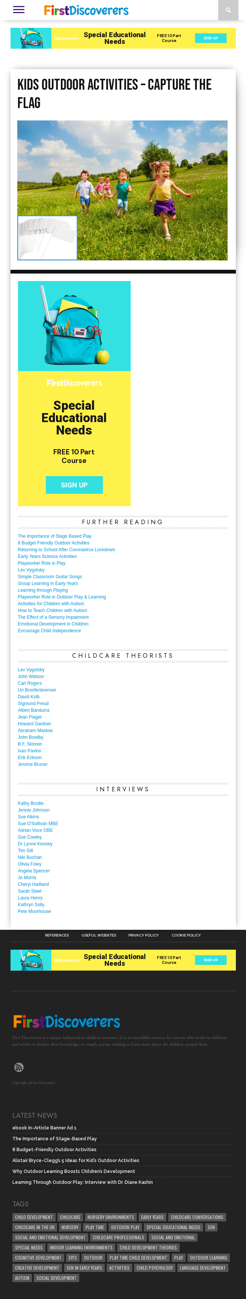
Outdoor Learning (208, 1257)
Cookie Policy (186, 935)
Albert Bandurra (34, 710)
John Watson (31, 676)
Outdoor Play (125, 1227)
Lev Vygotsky (31, 570)
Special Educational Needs (173, 1227)
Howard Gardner (34, 723)
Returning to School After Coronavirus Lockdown (66, 549)
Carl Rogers (30, 683)
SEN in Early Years (84, 1267)
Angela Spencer (34, 871)
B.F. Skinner (30, 744)
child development (34, 1217)
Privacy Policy (143, 935)
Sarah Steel (30, 891)
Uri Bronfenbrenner (37, 690)
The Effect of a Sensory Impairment (53, 617)
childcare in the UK (34, 1227)
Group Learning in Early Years (48, 583)
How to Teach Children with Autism (53, 610)
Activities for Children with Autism (51, 603)
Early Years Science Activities (47, 556)
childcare (70, 1217)
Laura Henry (30, 898)
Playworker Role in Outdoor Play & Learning (62, 597)
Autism (22, 1278)
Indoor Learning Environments (81, 1247)
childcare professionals (118, 1237)
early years (152, 1217)
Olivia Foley (30, 864)
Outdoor (93, 1257)
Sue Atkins (28, 816)
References (57, 935)
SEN (211, 1227)
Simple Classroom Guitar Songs (50, 576)
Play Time (95, 1227)
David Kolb (29, 696)
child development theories (148, 1247)
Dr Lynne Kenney (35, 843)
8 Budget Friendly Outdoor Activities (54, 543)
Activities (119, 1267)
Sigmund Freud (33, 703)
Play (178, 1257)
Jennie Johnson (34, 810)
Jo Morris (27, 877)
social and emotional (173, 1237)
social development (56, 1278)
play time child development (138, 1257)
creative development (37, 1267)
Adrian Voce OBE (35, 830)
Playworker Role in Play (42, 563)
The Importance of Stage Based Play (55, 536)
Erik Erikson (30, 757)
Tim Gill (25, 850)
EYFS (73, 1257)
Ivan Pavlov (29, 750)
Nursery (70, 1227)
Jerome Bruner (33, 764)
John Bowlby (31, 737)
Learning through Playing (43, 590)
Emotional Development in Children (53, 624)
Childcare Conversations (197, 1217)
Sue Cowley (30, 837)
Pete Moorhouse (34, 911)
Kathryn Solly (31, 904)
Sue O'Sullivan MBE (38, 823)
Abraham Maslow (35, 730)
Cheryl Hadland (33, 884)
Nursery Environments (111, 1217)
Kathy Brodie (31, 803)
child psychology (155, 1267)
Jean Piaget (30, 717)
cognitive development (38, 1257)
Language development (203, 1267)
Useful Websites (98, 935)
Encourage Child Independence (49, 630)
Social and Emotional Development (50, 1237)
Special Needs (29, 1247)
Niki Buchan (30, 857)
